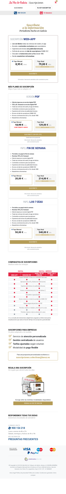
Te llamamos (46, 13)
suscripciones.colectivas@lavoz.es (33, 357)
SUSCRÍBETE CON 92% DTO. (33, 134)
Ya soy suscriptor (44, 8)
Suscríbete (33, 74)
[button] (56, 2)
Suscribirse (18, 8)
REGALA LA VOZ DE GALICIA (33, 403)
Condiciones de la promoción (33, 137)
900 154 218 (19, 13)
